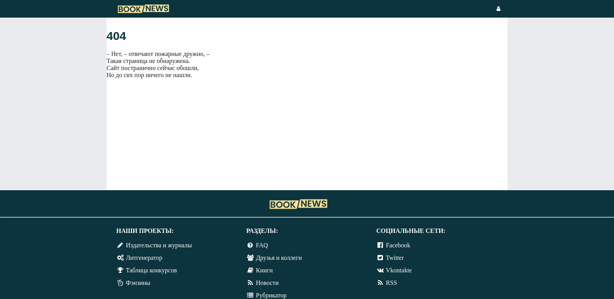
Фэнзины (138, 282)
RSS (391, 282)
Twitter (395, 257)
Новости (267, 282)
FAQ (262, 245)
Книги (264, 270)
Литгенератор (144, 257)
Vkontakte (399, 270)
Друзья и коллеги (279, 257)
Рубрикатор (271, 295)
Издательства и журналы (159, 245)
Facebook (398, 245)
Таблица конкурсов (151, 270)
